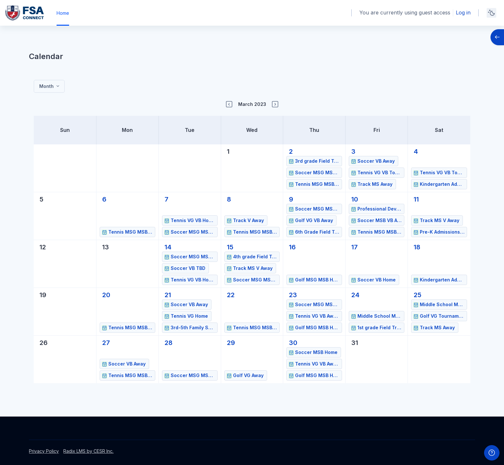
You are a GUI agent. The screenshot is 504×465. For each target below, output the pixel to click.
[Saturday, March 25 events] (417, 294)
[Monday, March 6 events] (104, 199)
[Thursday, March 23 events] (293, 294)
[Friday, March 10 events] (355, 199)
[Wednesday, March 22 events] (230, 294)
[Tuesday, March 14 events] (168, 247)
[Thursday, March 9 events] (291, 199)
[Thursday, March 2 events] (290, 151)
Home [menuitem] (63, 13)
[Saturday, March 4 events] (415, 151)
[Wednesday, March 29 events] (231, 342)
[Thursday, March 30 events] (293, 342)
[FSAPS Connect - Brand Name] (24, 13)
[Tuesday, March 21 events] (168, 294)
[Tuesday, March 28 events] (168, 342)
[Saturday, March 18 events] (417, 247)
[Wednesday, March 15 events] (230, 247)
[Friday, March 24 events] (355, 294)
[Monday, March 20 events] (106, 294)
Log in (463, 12)
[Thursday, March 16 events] (292, 247)
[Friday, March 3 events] (353, 151)
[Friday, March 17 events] (354, 247)
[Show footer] (492, 453)
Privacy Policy (44, 451)
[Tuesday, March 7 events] (166, 199)
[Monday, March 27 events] (106, 342)
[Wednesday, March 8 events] (229, 199)
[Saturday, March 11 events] (416, 199)
